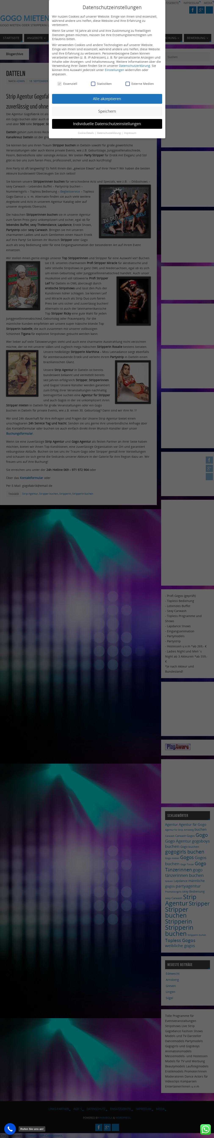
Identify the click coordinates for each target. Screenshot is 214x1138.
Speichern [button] (107, 110)
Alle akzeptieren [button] (107, 97)
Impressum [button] (130, 131)
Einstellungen (114, 69)
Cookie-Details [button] (86, 131)
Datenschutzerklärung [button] (109, 131)
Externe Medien (140, 83)
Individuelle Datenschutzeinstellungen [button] (107, 122)
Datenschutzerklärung (134, 65)
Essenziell (67, 83)
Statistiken (101, 83)
